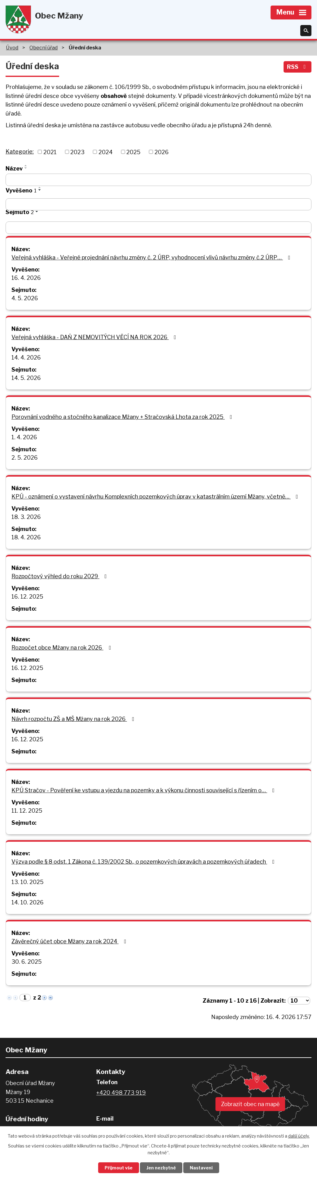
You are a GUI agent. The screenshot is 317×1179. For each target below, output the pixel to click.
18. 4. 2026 (26, 537)
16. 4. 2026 (26, 278)
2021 (50, 152)
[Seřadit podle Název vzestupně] (26, 165)
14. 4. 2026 (26, 357)
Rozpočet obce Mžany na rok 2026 (62, 647)
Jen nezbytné (161, 1167)
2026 (161, 152)
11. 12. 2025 (26, 810)
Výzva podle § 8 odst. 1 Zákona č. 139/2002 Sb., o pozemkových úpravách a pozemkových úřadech (144, 861)
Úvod (12, 47)
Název (14, 168)
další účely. (299, 1136)
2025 (133, 152)
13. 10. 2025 (27, 882)
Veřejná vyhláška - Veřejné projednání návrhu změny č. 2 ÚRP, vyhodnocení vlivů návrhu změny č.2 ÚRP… (152, 257)
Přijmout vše (118, 1167)
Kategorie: (20, 151)
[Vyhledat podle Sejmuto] (158, 227)
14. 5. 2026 (26, 378)
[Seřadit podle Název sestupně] (26, 168)
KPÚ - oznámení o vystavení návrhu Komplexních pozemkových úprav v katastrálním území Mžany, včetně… (156, 496)
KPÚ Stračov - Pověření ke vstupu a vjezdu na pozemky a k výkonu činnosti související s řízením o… (144, 790)
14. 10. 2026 (27, 902)
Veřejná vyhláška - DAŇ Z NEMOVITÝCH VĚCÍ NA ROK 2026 (95, 337)
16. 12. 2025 (27, 596)
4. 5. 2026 (24, 298)
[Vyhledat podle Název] (158, 180)
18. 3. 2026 (26, 517)
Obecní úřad (43, 47)
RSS (297, 67)
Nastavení (201, 1167)
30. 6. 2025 (26, 961)
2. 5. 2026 (24, 457)
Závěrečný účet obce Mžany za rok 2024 (69, 941)
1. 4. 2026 (24, 437)
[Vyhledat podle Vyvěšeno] (158, 204)
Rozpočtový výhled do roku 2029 (60, 576)
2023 (77, 152)
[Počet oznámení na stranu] (299, 1000)
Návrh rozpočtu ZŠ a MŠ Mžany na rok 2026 (74, 719)
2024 (105, 152)
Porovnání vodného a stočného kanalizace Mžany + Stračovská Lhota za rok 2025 (123, 417)
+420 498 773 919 (121, 1092)
